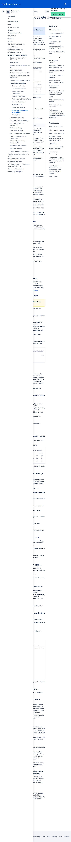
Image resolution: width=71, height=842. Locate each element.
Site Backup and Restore (19, 89)
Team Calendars (13, 47)
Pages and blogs (13, 21)
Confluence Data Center (15, 161)
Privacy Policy (36, 836)
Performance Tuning (16, 128)
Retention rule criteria (55, 30)
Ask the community (55, 195)
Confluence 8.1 (15, 11)
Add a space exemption (56, 57)
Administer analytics (16, 148)
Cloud (47, 11)
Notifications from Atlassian (18, 145)
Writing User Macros (16, 70)
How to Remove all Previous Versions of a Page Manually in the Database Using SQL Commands (55, 169)
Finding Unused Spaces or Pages (21, 99)
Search (65, 4)
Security (54, 836)
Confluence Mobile (13, 27)
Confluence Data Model (18, 96)
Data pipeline (15, 115)
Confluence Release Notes (15, 169)
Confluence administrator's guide (17, 55)
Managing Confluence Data (18, 83)
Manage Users (14, 62)
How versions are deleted (56, 33)
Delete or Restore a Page (56, 127)
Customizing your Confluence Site (19, 73)
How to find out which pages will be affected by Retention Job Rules (56, 138)
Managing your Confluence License (20, 80)
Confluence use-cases (14, 52)
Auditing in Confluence (18, 107)
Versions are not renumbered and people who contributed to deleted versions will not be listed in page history (57, 113)
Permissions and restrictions (16, 44)
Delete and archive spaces (56, 130)
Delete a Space (53, 176)
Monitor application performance (19, 151)
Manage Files (52, 143)
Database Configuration (19, 86)
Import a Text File (17, 104)
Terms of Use (46, 836)
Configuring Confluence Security (19, 120)
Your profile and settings (15, 33)
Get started (11, 16)
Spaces (10, 19)
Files (9, 24)
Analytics (10, 38)
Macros (10, 30)
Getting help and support (15, 171)
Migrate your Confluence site (16, 158)
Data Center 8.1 (57, 11)
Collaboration (12, 35)
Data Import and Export (18, 102)
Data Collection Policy (16, 130)
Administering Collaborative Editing (20, 133)
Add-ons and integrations (15, 49)
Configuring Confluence (17, 117)
